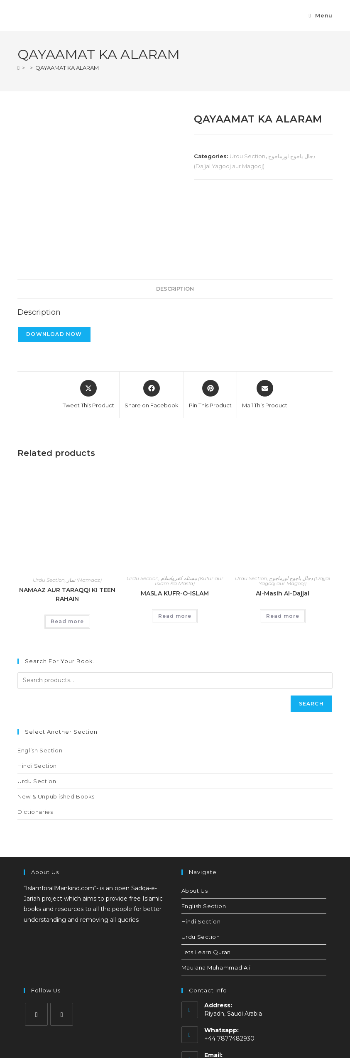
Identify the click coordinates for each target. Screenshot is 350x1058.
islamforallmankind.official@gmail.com (259, 991)
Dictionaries (35, 739)
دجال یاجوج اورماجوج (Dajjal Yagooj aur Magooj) (294, 508)
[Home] (18, 67)
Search (311, 631)
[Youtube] (61, 942)
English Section (39, 678)
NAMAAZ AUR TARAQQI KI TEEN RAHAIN (67, 522)
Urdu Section (247, 156)
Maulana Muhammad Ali (216, 895)
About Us (194, 818)
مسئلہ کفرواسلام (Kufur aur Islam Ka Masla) (189, 508)
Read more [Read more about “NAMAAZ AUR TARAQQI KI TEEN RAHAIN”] (67, 549)
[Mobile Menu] (320, 15)
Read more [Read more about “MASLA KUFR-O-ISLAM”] (174, 544)
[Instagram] (36, 942)
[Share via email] (264, 323)
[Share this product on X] (88, 323)
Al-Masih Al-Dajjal (282, 521)
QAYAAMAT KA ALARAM (67, 67)
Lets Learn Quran (206, 880)
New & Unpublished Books (56, 724)
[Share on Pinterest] (210, 323)
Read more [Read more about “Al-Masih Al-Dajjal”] (282, 544)
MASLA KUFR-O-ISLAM (175, 521)
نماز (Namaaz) (84, 508)
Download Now (54, 262)
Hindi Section (37, 693)
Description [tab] (175, 216)
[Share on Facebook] (152, 323)
